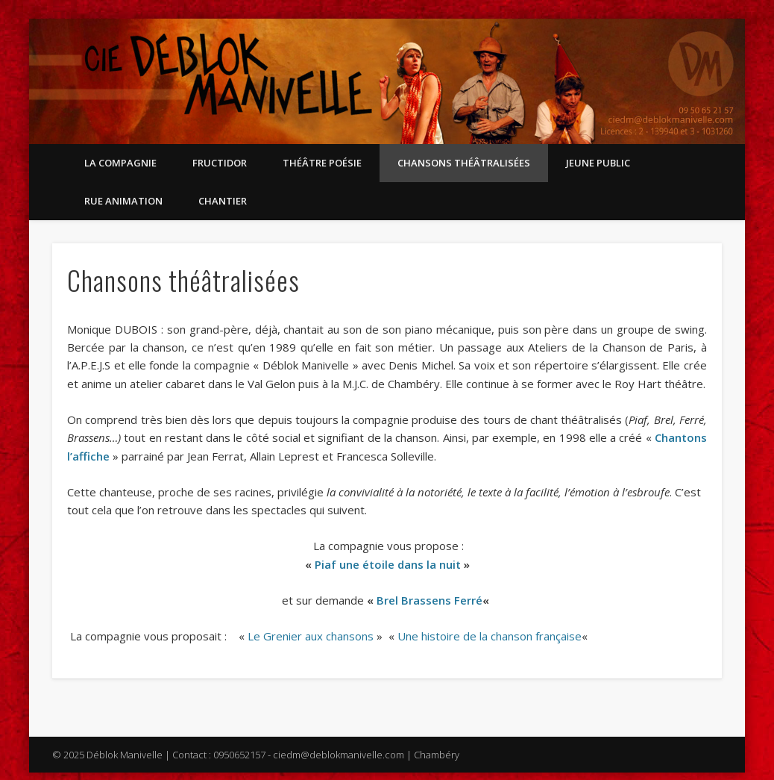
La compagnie (120, 162)
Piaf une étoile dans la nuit (388, 564)
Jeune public (598, 162)
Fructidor (219, 162)
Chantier (222, 201)
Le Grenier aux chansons (311, 635)
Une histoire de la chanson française (489, 635)
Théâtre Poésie (322, 162)
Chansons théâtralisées (463, 162)
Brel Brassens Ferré (429, 600)
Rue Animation (123, 201)
